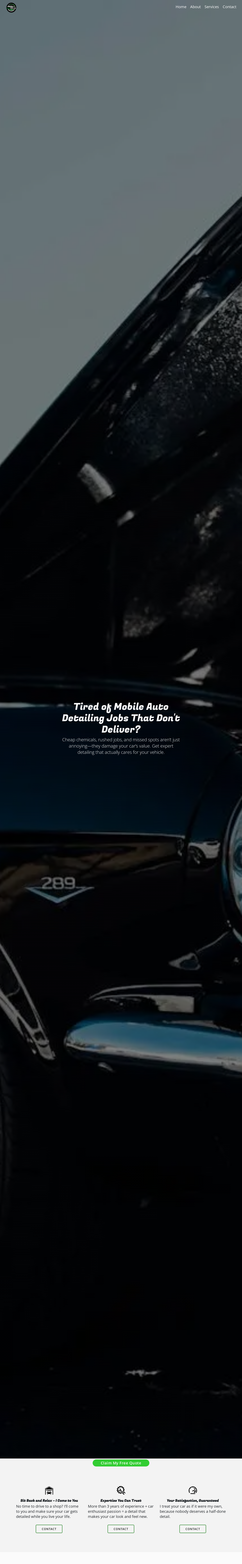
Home (181, 6)
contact (49, 1536)
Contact (229, 6)
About (195, 6)
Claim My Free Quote (121, 1463)
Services (212, 6)
